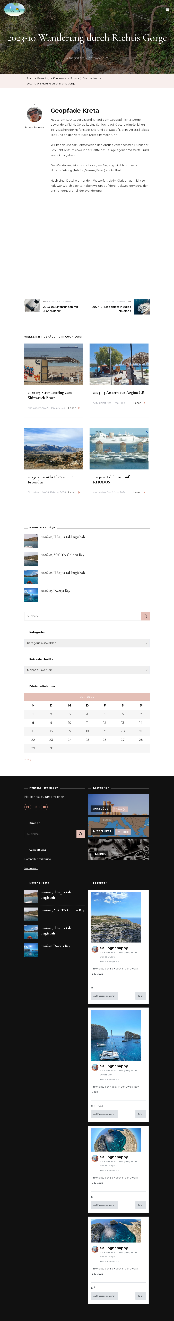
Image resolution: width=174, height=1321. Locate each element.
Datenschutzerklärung (37, 859)
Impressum (31, 868)
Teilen (140, 996)
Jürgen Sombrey (34, 117)
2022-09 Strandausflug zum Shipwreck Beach (50, 395)
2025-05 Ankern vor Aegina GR (119, 392)
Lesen (74, 408)
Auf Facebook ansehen (104, 996)
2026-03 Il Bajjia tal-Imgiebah (63, 537)
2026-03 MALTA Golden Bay (62, 555)
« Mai (28, 760)
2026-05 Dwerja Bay (55, 591)
